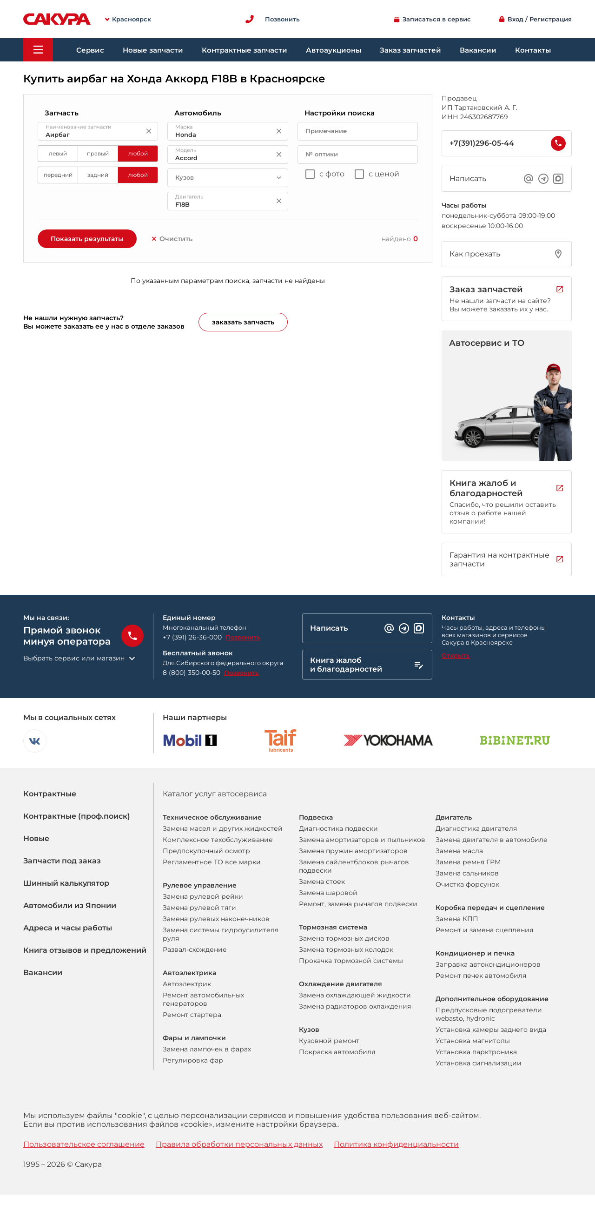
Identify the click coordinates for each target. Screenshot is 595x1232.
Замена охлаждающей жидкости (355, 995)
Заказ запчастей (410, 50)
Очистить (171, 239)
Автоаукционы (333, 50)
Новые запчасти (153, 50)
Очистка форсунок (467, 884)
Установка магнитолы (473, 1041)
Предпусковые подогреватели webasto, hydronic (489, 1014)
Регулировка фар (193, 1060)
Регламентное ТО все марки (212, 862)
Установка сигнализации (479, 1063)
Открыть (456, 655)
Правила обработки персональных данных (239, 1144)
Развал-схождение (195, 949)
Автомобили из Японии (69, 905)
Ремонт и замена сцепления (484, 930)
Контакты (533, 50)
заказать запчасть (243, 322)
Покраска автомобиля (337, 1052)
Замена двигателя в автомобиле (492, 839)
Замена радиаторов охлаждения (355, 1006)
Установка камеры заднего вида (491, 1029)
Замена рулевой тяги (199, 907)
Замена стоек (322, 881)
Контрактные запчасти (244, 50)
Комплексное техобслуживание (218, 839)
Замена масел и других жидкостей (223, 828)
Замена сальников (467, 873)
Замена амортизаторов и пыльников (362, 839)
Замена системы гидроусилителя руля (220, 934)
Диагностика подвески (338, 828)
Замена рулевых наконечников (216, 919)
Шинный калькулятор (66, 883)
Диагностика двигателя (476, 828)
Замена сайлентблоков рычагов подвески (354, 866)
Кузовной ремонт (329, 1041)
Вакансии (478, 50)
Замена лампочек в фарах (207, 1049)
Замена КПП (457, 919)
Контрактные (49, 793)
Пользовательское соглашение (84, 1144)
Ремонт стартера (192, 1014)
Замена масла (459, 851)
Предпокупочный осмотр (206, 851)
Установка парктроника (476, 1052)
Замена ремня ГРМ (468, 862)
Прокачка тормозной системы (351, 960)
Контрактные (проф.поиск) (76, 816)
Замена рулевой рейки (203, 896)
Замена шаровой (328, 893)
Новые (36, 838)
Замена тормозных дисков (344, 938)
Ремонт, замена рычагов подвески (358, 904)
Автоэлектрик (187, 984)
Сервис (90, 50)
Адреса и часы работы (67, 927)
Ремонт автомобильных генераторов (203, 999)
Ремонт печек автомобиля (481, 975)
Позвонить (242, 637)
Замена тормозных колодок (346, 949)
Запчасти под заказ (62, 860)
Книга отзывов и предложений (84, 950)
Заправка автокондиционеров (488, 964)
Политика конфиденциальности (396, 1144)
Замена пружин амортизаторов (353, 851)
